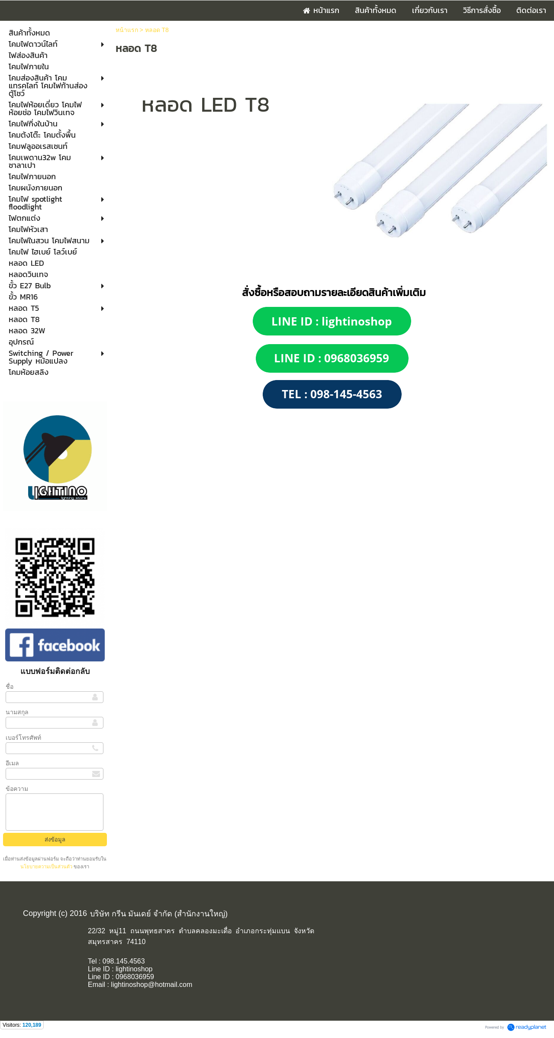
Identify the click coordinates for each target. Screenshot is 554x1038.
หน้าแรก (127, 29)
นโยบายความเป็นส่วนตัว (47, 866)
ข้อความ (17, 788)
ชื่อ (9, 686)
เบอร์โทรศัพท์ (23, 737)
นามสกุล (17, 712)
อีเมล (12, 763)
